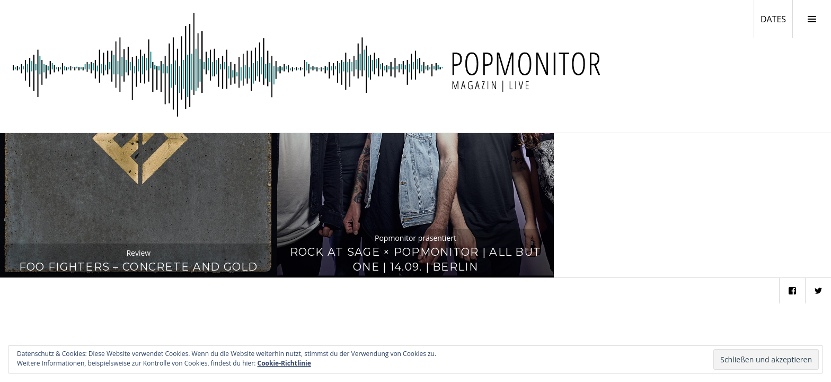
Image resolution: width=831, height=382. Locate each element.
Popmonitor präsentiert (415, 238)
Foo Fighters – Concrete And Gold (138, 266)
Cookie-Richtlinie (284, 363)
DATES (776, 18)
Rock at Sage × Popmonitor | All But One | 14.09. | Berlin (416, 259)
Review (138, 253)
